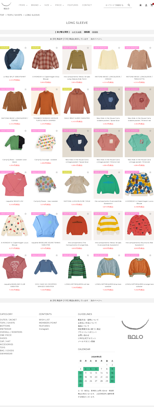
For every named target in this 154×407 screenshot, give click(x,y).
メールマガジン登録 (86, 341)
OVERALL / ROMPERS (11, 332)
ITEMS (22, 5)
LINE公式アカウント (87, 338)
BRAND (35, 5)
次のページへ (96, 39)
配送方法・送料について (88, 320)
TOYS (2, 347)
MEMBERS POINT (48, 323)
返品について (83, 326)
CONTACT (87, 5)
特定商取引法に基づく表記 (89, 329)
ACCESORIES (6, 344)
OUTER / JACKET (8, 320)
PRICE (58, 5)
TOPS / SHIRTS (14, 15)
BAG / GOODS (7, 350)
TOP (2, 15)
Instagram (44, 329)
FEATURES (73, 5)
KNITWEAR (5, 329)
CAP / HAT (5, 341)
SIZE (47, 5)
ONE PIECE (6, 335)
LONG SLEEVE (32, 15)
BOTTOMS (5, 326)
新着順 (95, 32)
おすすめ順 (77, 32)
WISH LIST (44, 320)
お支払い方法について (87, 323)
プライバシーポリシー (87, 332)
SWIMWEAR (6, 354)
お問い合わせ (83, 335)
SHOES (3, 338)
